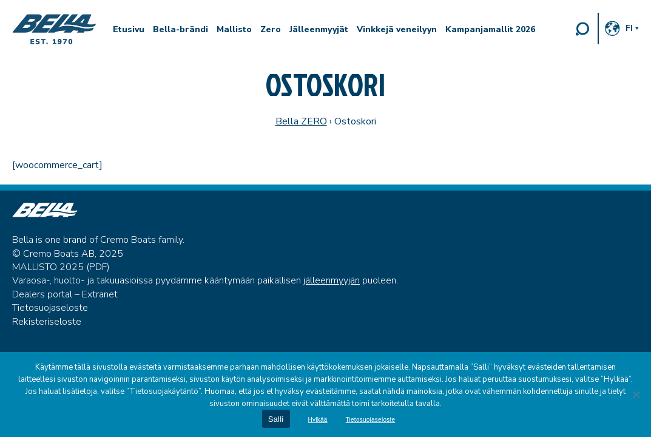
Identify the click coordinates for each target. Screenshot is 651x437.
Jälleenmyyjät (318, 30)
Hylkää (318, 420)
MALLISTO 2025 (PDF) (61, 267)
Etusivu (128, 30)
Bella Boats (54, 29)
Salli (276, 419)
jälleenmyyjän (331, 280)
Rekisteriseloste (46, 321)
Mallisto (234, 30)
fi (629, 28)
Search (582, 28)
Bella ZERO (301, 121)
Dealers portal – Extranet (65, 294)
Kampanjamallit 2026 (490, 30)
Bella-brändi (180, 30)
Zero (270, 30)
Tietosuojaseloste (50, 307)
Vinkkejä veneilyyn (397, 30)
